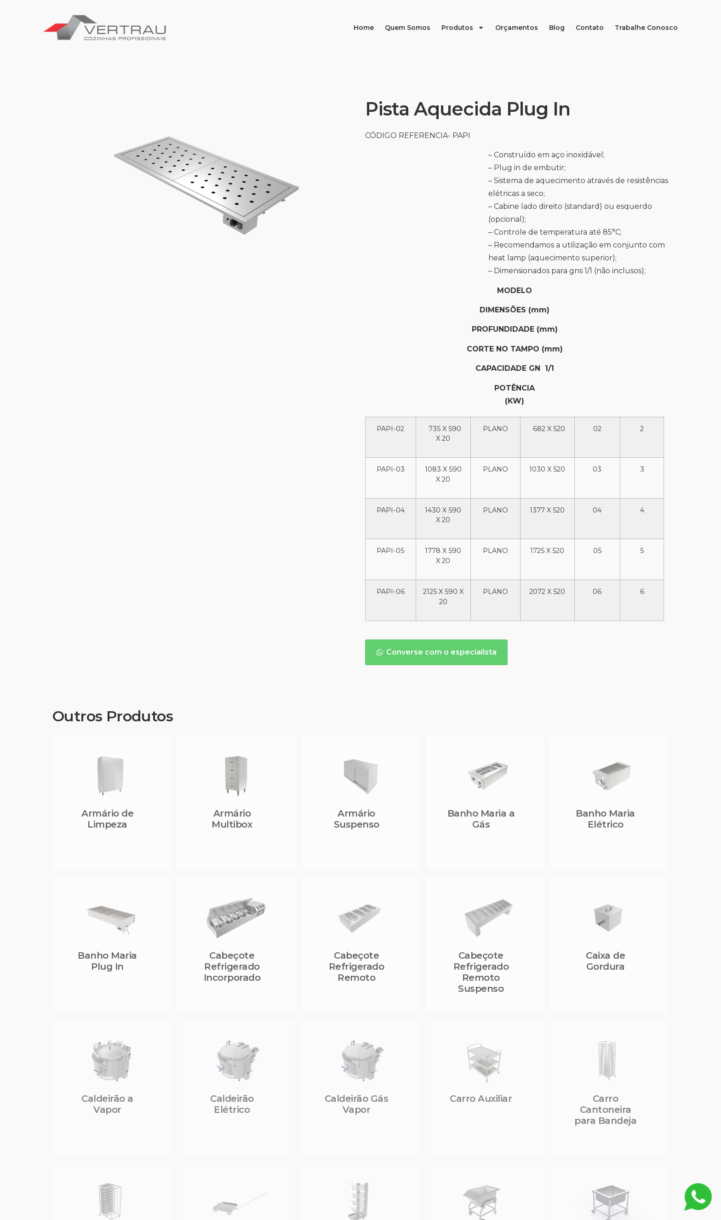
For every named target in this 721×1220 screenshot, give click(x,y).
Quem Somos (407, 27)
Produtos (462, 27)
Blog (557, 27)
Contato (590, 27)
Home (364, 27)
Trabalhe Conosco (646, 27)
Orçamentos (516, 27)
